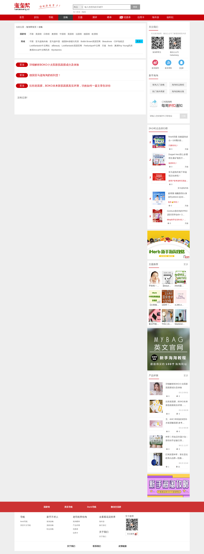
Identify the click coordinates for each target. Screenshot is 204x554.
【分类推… (154, 305)
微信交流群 (116, 507)
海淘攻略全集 (178, 91)
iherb (84, 12)
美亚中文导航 (25, 525)
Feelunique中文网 (92, 45)
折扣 (36, 17)
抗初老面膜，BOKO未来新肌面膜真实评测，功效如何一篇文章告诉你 (70, 85)
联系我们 (97, 546)
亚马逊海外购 (41, 41)
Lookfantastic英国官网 (72, 45)
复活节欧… (154, 324)
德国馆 (87, 34)
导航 (51, 17)
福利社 (170, 17)
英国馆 (71, 34)
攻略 (65, 17)
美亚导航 (68, 507)
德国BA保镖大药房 (70, 41)
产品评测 (76, 525)
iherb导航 (91, 507)
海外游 (155, 17)
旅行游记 (102, 525)
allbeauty (56, 45)
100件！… (166, 305)
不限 (31, 34)
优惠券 (125, 17)
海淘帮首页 (31, 27)
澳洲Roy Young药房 (123, 45)
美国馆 (38, 34)
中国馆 (63, 34)
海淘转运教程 (178, 85)
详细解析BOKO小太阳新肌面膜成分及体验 (54, 64)
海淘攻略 (50, 521)
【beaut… (166, 286)
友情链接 (122, 546)
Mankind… (180, 324)
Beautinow (107, 41)
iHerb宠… (179, 286)
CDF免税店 (119, 41)
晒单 (109, 17)
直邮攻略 (50, 525)
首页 (21, 17)
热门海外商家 (158, 91)
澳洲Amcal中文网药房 (39, 50)
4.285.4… (179, 305)
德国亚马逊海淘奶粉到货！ (45, 75)
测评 (94, 17)
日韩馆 (47, 34)
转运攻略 (50, 529)
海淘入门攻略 (158, 85)
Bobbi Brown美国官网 (90, 41)
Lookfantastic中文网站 (39, 45)
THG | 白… (167, 324)
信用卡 (140, 17)
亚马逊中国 (55, 41)
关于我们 (102, 536)
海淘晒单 (76, 521)
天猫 (104, 45)
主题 (80, 17)
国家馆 (47, 507)
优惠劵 (75, 529)
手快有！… (154, 286)
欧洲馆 (95, 34)
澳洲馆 (55, 34)
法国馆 (79, 34)
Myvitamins (56, 50)
